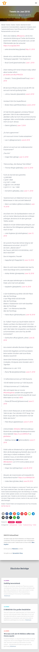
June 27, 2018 (28, 422)
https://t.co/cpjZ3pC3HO (11, 46)
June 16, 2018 (29, 273)
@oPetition (7, 436)
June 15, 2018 (29, 260)
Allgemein (11, 522)
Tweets (20, 525)
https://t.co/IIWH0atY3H (26, 477)
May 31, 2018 (30, 49)
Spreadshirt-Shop (18, 553)
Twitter (19, 522)
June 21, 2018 (30, 372)
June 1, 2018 (30, 63)
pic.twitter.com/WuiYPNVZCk (13, 75)
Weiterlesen (7, 595)
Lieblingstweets (13, 525)
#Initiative (17, 429)
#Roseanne (20, 36)
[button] (3, 513)
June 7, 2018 (21, 125)
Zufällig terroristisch (12, 583)
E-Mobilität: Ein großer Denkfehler (17, 610)
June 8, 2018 (25, 140)
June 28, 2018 (27, 468)
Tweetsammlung (27, 525)
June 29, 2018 (28, 481)
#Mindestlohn (7, 462)
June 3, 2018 (30, 94)
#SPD (21, 397)
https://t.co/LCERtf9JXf (21, 434)
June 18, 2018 (30, 315)
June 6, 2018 (31, 105)
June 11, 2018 (28, 191)
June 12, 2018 (23, 157)
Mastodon (15, 548)
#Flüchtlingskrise (8, 392)
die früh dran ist (5, 506)
